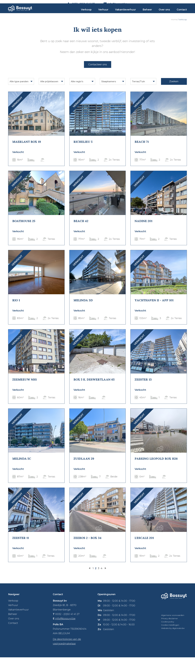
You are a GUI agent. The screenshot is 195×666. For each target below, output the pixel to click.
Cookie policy (167, 630)
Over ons (164, 15)
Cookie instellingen (170, 633)
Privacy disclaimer (169, 627)
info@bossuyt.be (65, 627)
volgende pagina (105, 577)
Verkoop (86, 15)
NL (180, 3)
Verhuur (103, 15)
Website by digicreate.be (173, 637)
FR (185, 3)
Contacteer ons (97, 73)
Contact (182, 15)
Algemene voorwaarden (172, 624)
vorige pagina (90, 577)
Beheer (147, 15)
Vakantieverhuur (125, 15)
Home (174, 28)
